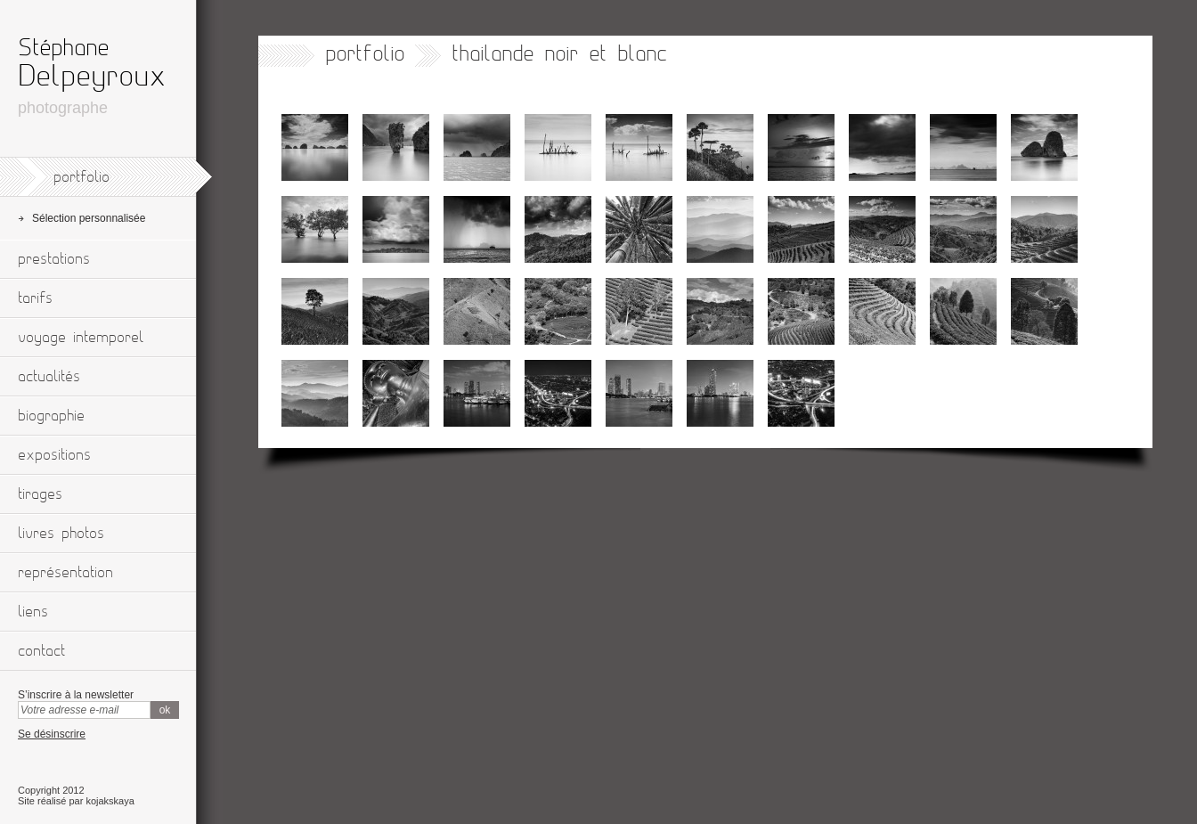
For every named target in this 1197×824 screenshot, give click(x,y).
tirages (40, 494)
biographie (51, 416)
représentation (65, 573)
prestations (54, 259)
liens (33, 612)
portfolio (81, 177)
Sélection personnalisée (88, 218)
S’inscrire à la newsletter (76, 695)
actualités (49, 377)
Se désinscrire (52, 734)
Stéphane (63, 48)
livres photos (61, 534)
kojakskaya (110, 800)
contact (41, 651)
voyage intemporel (80, 338)
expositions (54, 455)
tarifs (35, 298)
